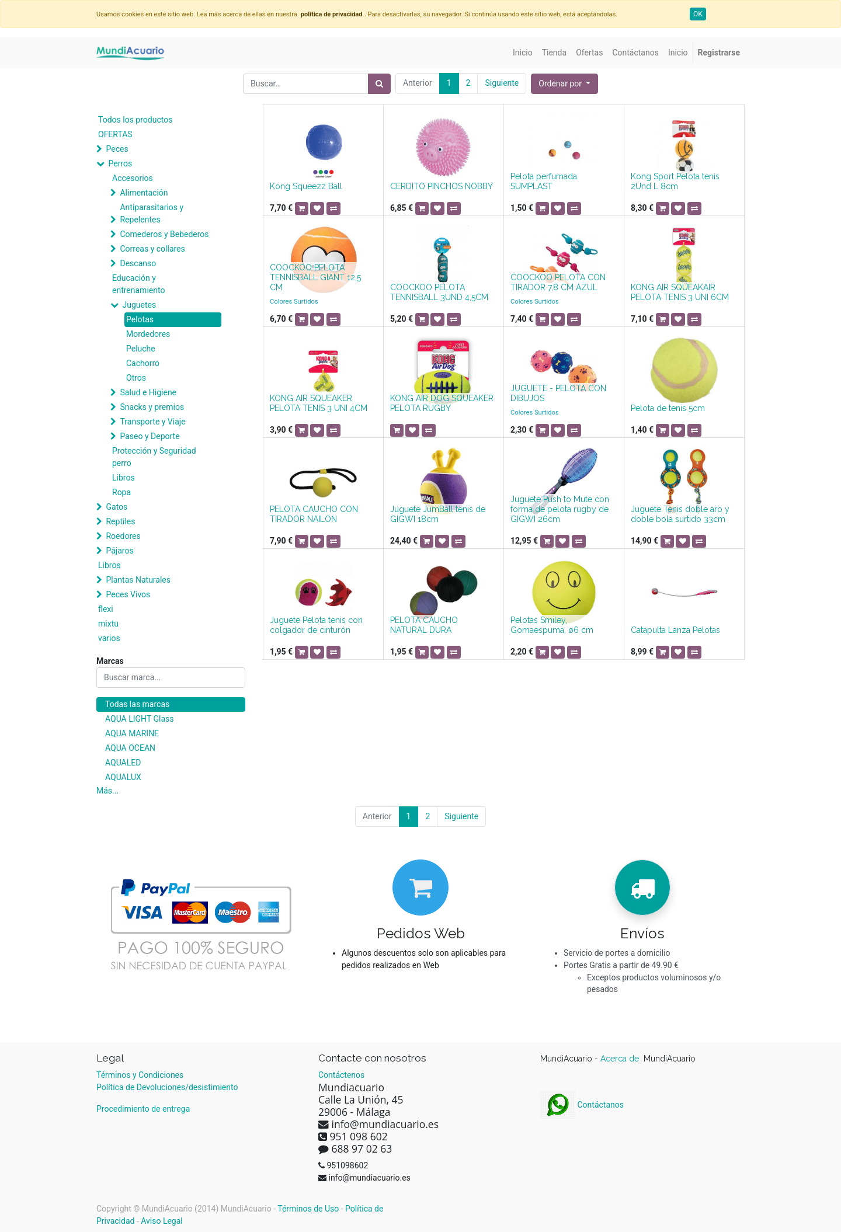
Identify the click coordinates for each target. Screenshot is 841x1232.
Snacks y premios (152, 407)
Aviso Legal (162, 1221)
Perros (120, 163)
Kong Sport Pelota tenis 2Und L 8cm (675, 181)
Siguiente (502, 83)
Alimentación (144, 192)
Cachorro (142, 363)
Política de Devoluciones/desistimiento (167, 1087)
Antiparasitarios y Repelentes (151, 213)
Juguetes (139, 304)
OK (698, 14)
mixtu (108, 623)
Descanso (138, 263)
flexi (105, 609)
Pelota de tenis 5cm (668, 408)
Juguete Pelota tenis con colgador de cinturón (316, 625)
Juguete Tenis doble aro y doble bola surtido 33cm (680, 514)
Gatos (116, 506)
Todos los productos (135, 119)
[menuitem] (522, 53)
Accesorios (132, 178)
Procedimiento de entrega (143, 1108)
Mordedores (148, 334)
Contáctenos (341, 1075)
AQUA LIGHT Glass (139, 718)
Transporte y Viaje (152, 421)
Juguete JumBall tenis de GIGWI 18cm (437, 514)
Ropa (121, 492)
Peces (117, 149)
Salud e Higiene (148, 392)
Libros (123, 477)
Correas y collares (152, 248)
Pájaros (119, 550)
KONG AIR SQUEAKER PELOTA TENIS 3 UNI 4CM (318, 403)
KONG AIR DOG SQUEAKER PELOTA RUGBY (442, 403)
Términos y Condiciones (139, 1075)
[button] (564, 84)
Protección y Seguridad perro (154, 457)
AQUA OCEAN (130, 748)
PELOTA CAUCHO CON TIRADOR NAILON (314, 514)
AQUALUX (123, 777)
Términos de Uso (308, 1208)
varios (109, 638)
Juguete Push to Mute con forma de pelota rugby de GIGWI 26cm (559, 509)
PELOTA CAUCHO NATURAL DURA (424, 625)
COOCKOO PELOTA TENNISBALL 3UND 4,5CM (439, 292)
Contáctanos (582, 1104)
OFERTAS (115, 134)
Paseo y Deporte (149, 436)
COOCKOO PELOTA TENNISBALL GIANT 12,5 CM (315, 277)
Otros (136, 377)
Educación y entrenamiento (138, 284)
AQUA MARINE (132, 733)
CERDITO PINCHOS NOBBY (441, 186)
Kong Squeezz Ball (306, 186)
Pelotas (140, 319)
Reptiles (120, 521)
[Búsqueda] (379, 84)
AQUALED (123, 762)
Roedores (123, 536)
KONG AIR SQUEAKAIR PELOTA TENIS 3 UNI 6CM (680, 292)
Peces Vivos (128, 594)
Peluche (140, 348)
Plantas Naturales (138, 579)
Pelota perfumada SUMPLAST (543, 181)
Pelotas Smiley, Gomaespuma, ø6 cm (551, 625)
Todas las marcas (137, 704)
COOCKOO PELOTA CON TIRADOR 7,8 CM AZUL (558, 282)
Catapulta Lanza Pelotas (675, 630)
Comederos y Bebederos (164, 234)
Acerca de (620, 1058)
